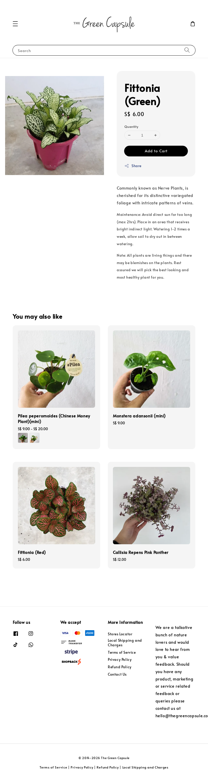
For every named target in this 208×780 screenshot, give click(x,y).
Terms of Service (122, 652)
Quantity (131, 126)
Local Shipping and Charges (125, 642)
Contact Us (117, 674)
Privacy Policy (120, 659)
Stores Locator (120, 634)
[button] (15, 23)
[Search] (187, 50)
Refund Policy (120, 666)
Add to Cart (156, 150)
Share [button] (132, 165)
